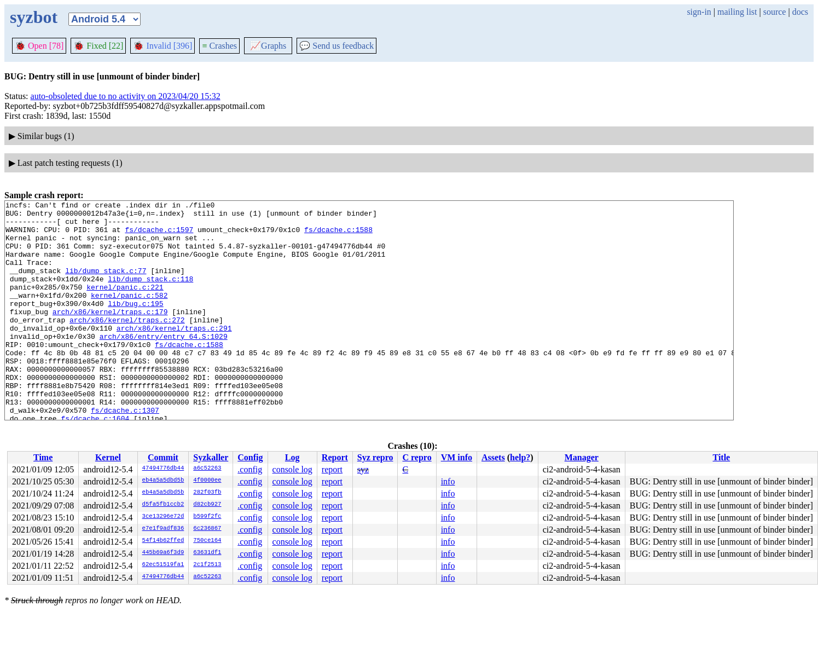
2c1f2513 (207, 565)
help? (520, 457)
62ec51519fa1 (163, 565)
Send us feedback (336, 45)
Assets (493, 457)
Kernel (108, 457)
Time (43, 457)
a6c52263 (207, 468)
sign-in (699, 11)
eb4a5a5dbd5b (163, 480)
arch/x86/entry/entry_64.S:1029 (164, 364)
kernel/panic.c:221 (124, 305)
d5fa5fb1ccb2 (163, 505)
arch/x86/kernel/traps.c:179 (110, 334)
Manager (582, 457)
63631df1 (207, 553)
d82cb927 (207, 505)
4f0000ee (207, 480)
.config (249, 469)
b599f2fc (207, 517)
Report (335, 457)
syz (363, 469)
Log (292, 457)
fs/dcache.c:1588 (338, 236)
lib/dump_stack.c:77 (105, 285)
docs (800, 11)
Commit (163, 457)
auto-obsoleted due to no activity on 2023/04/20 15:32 (126, 96)
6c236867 (207, 529)
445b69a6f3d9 (163, 553)
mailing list (737, 11)
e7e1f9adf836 (163, 529)
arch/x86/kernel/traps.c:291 (174, 354)
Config (250, 457)
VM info (456, 457)
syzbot (33, 17)
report (332, 469)
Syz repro (375, 457)
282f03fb (207, 492)
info (448, 481)
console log (292, 469)
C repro (416, 457)
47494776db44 (163, 468)
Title (721, 457)
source (774, 11)
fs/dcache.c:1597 (159, 236)
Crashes (219, 45)
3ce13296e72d (163, 517)
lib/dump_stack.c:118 (150, 295)
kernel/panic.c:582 (129, 315)
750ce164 (207, 541)
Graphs (268, 45)
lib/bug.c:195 (135, 325)
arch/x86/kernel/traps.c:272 (127, 344)
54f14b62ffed (163, 541)
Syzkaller (210, 457)
